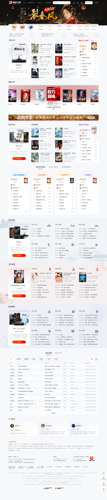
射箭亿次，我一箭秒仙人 (24, 400)
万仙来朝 (15, 202)
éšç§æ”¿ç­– (86, 466)
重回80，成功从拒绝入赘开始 (89, 238)
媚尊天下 (87, 292)
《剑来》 (47, 429)
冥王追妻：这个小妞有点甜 (91, 285)
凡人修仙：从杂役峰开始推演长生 (68, 236)
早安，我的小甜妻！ (65, 287)
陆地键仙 (50, 108)
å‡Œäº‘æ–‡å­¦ (40, 448)
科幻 (50, 29)
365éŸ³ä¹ (79, 448)
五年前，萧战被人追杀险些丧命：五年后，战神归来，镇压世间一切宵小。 (45, 145)
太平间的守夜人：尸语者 (24, 388)
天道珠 (38, 233)
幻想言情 (93, 281)
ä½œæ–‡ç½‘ (81, 446)
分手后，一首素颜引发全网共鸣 (66, 315)
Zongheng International (38, 444)
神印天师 (84, 144)
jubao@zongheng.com (81, 460)
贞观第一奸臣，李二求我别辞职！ (70, 141)
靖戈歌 (19, 410)
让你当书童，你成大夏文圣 (46, 45)
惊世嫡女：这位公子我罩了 (43, 292)
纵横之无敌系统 (87, 255)
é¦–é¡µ (24, 2)
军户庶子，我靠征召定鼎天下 (42, 253)
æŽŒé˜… (69, 446)
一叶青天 (65, 136)
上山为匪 (61, 334)
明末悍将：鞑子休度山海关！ (42, 255)
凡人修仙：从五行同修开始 (67, 231)
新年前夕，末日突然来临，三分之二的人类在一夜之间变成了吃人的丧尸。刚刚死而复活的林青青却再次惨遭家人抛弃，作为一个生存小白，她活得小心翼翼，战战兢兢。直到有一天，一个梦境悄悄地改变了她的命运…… (93, 277)
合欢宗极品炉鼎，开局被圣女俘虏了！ (92, 317)
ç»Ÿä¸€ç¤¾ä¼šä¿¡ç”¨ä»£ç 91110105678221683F (40, 473)
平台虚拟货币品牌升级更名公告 (80, 36)
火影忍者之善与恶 (87, 253)
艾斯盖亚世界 (62, 255)
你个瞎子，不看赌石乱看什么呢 (25, 403)
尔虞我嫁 (39, 294)
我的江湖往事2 (67, 44)
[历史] (32, 248)
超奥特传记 (86, 250)
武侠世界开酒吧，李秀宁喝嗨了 (92, 315)
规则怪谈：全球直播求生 (67, 337)
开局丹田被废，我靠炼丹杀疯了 (70, 154)
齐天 (83, 51)
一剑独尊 (93, 104)
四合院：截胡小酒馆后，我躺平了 (91, 339)
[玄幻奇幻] (33, 228)
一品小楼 (41, 64)
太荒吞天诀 (85, 75)
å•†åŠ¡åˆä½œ (21, 466)
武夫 (83, 196)
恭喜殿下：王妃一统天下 (43, 290)
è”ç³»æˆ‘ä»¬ (49, 466)
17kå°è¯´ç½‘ (43, 446)
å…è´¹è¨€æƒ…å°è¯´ (25, 444)
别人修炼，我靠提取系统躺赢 (44, 324)
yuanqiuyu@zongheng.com (28, 462)
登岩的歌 (65, 52)
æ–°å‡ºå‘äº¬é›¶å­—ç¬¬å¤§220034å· (18, 473)
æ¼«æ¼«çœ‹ (26, 448)
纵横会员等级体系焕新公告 (47, 34)
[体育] (80, 334)
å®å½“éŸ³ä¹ (12, 450)
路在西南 (65, 148)
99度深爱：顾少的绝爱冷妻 (67, 292)
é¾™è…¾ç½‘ (11, 448)
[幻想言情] (81, 285)
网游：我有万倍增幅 (63, 250)
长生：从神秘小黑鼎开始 (67, 238)
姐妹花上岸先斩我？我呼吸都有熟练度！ (68, 233)
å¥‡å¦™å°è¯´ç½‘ (49, 444)
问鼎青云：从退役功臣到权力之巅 (46, 129)
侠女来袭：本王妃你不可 (90, 290)
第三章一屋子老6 (49, 372)
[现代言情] (57, 285)
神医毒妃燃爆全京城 (42, 297)
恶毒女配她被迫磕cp (42, 285)
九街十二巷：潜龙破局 (23, 385)
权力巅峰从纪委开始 (87, 233)
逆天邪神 (84, 66)
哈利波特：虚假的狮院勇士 (89, 248)
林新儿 (65, 64)
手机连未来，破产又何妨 (19, 329)
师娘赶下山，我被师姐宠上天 (89, 236)
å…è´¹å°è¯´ (59, 481)
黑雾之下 (61, 253)
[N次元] (81, 248)
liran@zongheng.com (18, 461)
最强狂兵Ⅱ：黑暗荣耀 (87, 63)
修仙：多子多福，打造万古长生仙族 (91, 153)
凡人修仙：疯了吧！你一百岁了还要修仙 (46, 154)
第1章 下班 (47, 394)
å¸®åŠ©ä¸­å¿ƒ (77, 466)
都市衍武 (20, 378)
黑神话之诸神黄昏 (22, 366)
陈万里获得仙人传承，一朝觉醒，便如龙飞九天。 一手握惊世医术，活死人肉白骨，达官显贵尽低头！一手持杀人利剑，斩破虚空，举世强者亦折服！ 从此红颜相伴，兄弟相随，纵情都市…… (46, 73)
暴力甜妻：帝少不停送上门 (67, 294)
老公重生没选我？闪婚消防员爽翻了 (70, 274)
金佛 (41, 77)
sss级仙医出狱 (63, 196)
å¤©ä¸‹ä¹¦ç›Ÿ (47, 448)
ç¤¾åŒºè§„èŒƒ (11, 468)
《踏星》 (78, 429)
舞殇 (41, 281)
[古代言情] (33, 285)
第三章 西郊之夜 (49, 378)
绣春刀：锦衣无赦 (65, 228)
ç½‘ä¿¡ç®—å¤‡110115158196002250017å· (74, 476)
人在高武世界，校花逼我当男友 (66, 320)
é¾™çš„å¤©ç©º (89, 446)
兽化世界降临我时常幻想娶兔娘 (25, 391)
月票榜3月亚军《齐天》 (46, 36)
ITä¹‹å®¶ (75, 446)
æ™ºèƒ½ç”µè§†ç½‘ (56, 448)
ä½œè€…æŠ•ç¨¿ (11, 466)
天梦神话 (39, 315)
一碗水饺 (65, 281)
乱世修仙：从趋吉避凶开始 (89, 147)
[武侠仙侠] (57, 228)
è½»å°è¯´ (64, 448)
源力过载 (37, 104)
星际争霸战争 (62, 248)
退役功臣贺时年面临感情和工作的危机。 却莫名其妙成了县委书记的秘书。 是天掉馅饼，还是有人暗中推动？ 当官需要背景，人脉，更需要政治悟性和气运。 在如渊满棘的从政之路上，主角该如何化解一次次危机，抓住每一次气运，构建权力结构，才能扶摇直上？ (46, 133)
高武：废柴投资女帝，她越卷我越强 (91, 150)
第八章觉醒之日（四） (50, 369)
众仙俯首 (84, 72)
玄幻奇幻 (40, 26)
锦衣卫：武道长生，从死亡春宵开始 (91, 159)
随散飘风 (60, 181)
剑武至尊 (39, 228)
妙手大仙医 (43, 69)
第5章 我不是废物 (49, 375)
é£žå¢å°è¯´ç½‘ (52, 446)
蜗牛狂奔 (19, 67)
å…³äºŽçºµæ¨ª (31, 466)
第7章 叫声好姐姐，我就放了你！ (52, 403)
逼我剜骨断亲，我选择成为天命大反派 (44, 236)
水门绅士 (65, 77)
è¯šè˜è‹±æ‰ (58, 466)
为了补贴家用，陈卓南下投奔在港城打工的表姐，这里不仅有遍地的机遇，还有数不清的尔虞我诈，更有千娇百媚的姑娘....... (69, 48)
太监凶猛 (84, 156)
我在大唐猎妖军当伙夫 (42, 322)
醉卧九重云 (84, 132)
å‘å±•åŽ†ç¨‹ (20, 468)
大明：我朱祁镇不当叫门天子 (42, 257)
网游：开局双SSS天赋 (40, 337)
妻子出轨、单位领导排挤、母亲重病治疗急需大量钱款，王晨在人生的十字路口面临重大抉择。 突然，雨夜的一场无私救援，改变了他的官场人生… (69, 61)
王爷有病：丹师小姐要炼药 (91, 294)
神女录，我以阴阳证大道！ (46, 57)
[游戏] (56, 250)
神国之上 (79, 104)
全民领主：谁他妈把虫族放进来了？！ (43, 334)
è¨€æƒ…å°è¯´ (51, 481)
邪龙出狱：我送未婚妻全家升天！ (90, 231)
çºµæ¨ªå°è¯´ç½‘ (28, 481)
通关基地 (61, 257)
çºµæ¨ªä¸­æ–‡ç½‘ (24, 446)
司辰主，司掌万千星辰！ (24, 369)
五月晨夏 (19, 288)
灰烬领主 (39, 231)
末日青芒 (89, 273)
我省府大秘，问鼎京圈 (70, 56)
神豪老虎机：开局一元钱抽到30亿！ (67, 322)
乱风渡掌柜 (20, 397)
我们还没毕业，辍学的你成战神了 (67, 324)
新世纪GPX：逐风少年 (23, 407)
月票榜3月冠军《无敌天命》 (15, 36)
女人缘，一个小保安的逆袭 (89, 228)
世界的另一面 (21, 394)
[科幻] (56, 248)
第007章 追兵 (48, 382)
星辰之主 (61, 199)
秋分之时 (19, 331)
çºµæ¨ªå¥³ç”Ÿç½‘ (31, 2)
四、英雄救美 (48, 410)
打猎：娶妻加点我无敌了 (88, 138)
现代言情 (70, 281)
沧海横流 (41, 136)
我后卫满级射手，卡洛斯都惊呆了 (90, 334)
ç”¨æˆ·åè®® (40, 468)
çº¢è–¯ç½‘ (33, 448)
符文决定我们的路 (87, 257)
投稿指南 (94, 26)
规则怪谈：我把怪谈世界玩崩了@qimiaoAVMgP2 (67, 317)
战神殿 (41, 141)
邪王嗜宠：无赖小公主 (46, 273)
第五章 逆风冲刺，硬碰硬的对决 (52, 407)
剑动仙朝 (66, 128)
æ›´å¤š (18, 450)
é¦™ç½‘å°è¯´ (72, 448)
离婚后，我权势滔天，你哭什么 (70, 70)
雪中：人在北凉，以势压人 (89, 337)
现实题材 (40, 29)
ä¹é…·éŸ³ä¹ (86, 448)
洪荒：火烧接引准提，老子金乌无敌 (92, 320)
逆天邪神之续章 (19, 242)
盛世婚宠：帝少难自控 (66, 290)
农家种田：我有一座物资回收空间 (67, 344)
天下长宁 (84, 193)
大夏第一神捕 (62, 341)
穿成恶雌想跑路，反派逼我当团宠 (19, 285)
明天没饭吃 (42, 148)
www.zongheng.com (35, 478)
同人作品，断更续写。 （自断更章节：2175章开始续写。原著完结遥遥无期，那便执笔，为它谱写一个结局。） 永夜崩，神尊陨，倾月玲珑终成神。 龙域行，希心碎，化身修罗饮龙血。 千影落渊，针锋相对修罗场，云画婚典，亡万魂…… (18, 249)
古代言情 (44, 281)
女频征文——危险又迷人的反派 (16, 34)
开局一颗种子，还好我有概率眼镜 (43, 344)
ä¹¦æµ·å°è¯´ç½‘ (62, 446)
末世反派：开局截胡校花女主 (42, 339)
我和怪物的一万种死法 (88, 130)
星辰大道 (84, 54)
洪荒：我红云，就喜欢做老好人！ (92, 324)
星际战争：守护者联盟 (90, 297)
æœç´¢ (68, 2)
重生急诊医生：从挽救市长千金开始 (11, 105)
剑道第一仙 (85, 190)
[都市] (80, 228)
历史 (59, 29)
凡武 (83, 141)
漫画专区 (87, 29)
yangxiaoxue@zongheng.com (28, 459)
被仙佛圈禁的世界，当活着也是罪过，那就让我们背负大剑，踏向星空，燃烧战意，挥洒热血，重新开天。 (69, 132)
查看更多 (53, 413)
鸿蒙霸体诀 (16, 205)
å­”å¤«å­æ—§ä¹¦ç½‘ (34, 446)
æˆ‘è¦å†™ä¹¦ (89, 2)
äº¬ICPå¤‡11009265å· (39, 476)
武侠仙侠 (59, 26)
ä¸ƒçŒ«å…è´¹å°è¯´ (13, 444)
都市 (50, 26)
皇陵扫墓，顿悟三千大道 (43, 320)
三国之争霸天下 (38, 250)
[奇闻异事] (57, 337)
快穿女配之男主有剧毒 (90, 287)
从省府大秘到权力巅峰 (67, 104)
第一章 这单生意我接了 (50, 397)
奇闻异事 (69, 26)
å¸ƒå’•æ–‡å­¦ (19, 448)
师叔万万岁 (19, 146)
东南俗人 (19, 149)
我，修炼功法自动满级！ (43, 317)
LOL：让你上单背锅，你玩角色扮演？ (43, 341)
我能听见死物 (21, 382)
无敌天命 (84, 46)
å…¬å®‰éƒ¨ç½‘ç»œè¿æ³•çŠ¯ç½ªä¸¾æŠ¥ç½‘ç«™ (85, 473)
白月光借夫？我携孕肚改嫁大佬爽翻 (68, 285)
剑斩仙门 (19, 65)
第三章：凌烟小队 (49, 391)
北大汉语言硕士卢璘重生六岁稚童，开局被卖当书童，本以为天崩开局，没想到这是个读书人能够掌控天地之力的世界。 (45, 49)
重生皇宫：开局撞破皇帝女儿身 (66, 339)
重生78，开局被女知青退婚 (89, 199)
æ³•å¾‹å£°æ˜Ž (68, 466)
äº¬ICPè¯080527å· (27, 476)
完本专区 (79, 29)
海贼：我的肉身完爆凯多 (89, 341)
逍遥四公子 (16, 208)
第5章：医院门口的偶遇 (50, 388)
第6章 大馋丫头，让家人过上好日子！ (53, 400)
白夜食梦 (89, 281)
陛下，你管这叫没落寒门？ (41, 248)
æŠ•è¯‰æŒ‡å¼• (30, 468)
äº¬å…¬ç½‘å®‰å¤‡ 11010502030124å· (62, 473)
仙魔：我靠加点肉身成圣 (90, 322)
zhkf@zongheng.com (62, 460)
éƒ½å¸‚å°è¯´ (45, 481)
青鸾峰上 (83, 48)
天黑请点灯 (85, 69)
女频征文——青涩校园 (78, 34)
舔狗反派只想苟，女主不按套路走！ (45, 199)
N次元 (11, 366)
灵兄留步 (84, 135)
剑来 (83, 60)
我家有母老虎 (42, 161)
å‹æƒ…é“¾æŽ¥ (40, 466)
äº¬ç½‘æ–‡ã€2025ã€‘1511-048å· (54, 476)
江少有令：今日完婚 (65, 297)
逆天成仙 (20, 375)
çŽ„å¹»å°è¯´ (39, 481)
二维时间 (19, 245)
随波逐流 (20, 372)
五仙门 (84, 208)
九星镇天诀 (85, 202)
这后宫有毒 (39, 287)
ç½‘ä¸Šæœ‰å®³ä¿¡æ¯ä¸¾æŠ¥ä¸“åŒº (53, 474)
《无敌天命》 (18, 430)
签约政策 (87, 26)
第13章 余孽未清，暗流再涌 (51, 385)
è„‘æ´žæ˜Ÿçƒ (40, 2)
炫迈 (41, 52)
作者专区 (79, 26)
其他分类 (69, 29)
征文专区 (94, 29)
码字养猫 (65, 161)
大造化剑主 (23, 104)
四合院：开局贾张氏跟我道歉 (90, 344)
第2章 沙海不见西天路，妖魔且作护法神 (53, 366)
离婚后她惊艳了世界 (87, 57)
